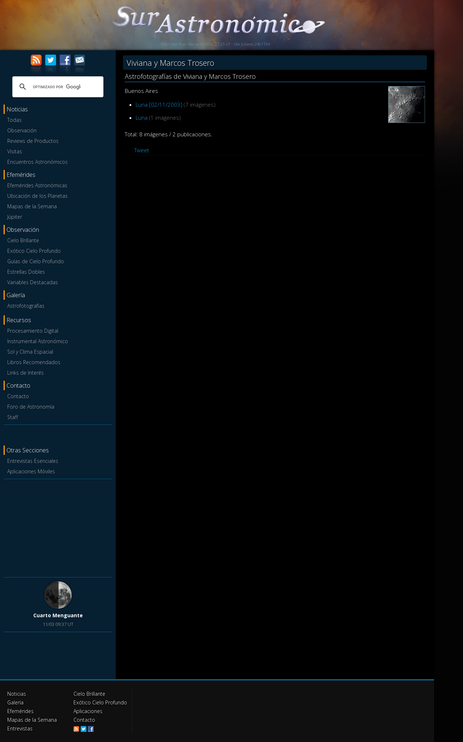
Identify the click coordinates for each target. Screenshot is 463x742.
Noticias (16, 693)
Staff (12, 417)
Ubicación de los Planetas (37, 195)
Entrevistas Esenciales (32, 460)
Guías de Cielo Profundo (35, 261)
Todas (14, 119)
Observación (22, 130)
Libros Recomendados (33, 362)
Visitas (14, 151)
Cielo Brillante (23, 240)
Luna (142, 117)
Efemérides (20, 711)
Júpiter (14, 216)
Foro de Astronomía (30, 406)
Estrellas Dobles (26, 271)
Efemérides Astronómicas (37, 185)
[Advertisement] (58, 527)
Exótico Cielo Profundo (34, 250)
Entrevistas (20, 728)
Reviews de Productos (33, 140)
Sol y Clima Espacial (30, 351)
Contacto (18, 396)
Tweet (141, 150)
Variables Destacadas (32, 282)
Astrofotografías (25, 305)
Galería (15, 702)
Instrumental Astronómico (37, 341)
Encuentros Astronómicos (37, 161)
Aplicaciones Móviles (31, 471)
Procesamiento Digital (32, 330)
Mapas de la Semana (32, 206)
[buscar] (57, 86)
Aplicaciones (87, 711)
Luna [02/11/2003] (159, 104)
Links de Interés (25, 372)
